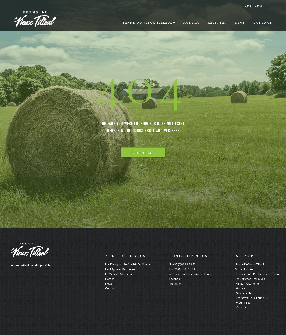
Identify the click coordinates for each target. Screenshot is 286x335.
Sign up (258, 5)
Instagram (175, 283)
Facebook (175, 278)
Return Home (143, 152)
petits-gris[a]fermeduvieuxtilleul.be (191, 274)
